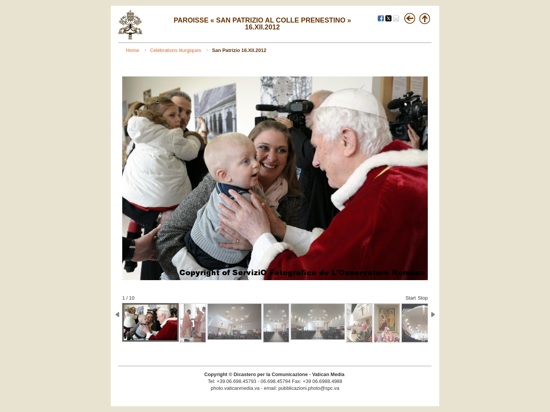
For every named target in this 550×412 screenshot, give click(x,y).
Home (133, 50)
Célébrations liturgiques (176, 50)
